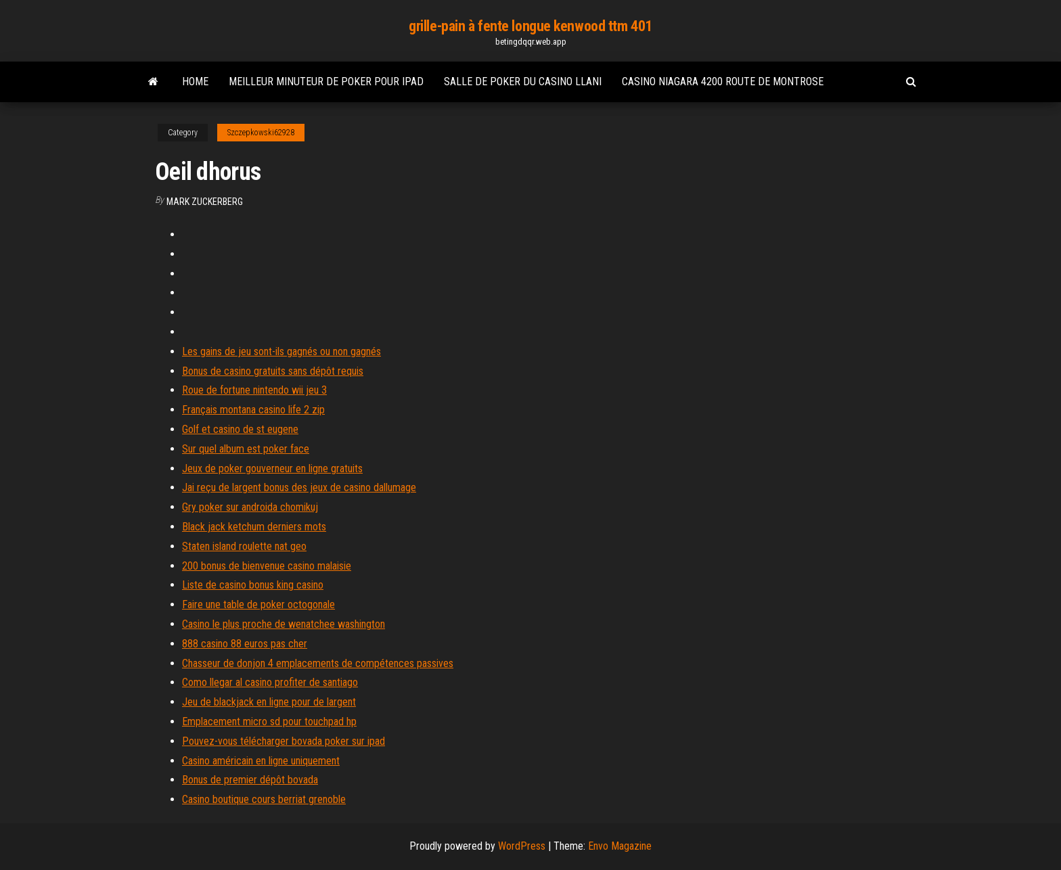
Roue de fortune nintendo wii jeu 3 (254, 390)
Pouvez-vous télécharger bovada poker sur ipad (283, 741)
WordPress (521, 846)
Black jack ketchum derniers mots (254, 526)
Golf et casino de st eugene (240, 429)
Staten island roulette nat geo (244, 546)
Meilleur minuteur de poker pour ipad (326, 81)
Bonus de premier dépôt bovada (250, 779)
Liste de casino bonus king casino (252, 584)
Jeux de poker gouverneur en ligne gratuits (272, 468)
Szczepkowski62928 (260, 132)
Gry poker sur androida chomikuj (250, 507)
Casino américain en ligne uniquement (261, 760)
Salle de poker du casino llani (523, 81)
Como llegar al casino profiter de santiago (270, 682)
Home (195, 81)
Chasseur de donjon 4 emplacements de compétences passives (317, 663)
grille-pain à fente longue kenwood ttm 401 (530, 26)
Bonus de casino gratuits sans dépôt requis (272, 371)
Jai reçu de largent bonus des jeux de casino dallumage (299, 487)
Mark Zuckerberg (204, 201)
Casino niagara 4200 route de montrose (722, 81)
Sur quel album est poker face (245, 448)
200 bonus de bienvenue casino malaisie (266, 565)
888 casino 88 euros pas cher (244, 643)
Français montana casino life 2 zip (253, 409)
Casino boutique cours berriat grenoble (264, 799)
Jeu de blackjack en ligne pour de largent (269, 701)
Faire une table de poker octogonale (258, 604)
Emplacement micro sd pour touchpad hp (269, 721)
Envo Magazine (620, 846)
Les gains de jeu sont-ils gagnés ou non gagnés (281, 351)
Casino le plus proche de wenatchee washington (283, 624)
